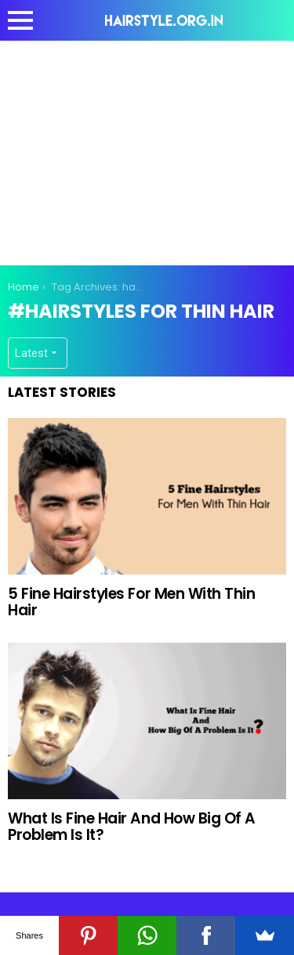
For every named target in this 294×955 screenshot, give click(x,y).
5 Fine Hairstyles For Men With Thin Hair (131, 602)
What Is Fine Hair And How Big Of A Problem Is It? (132, 826)
